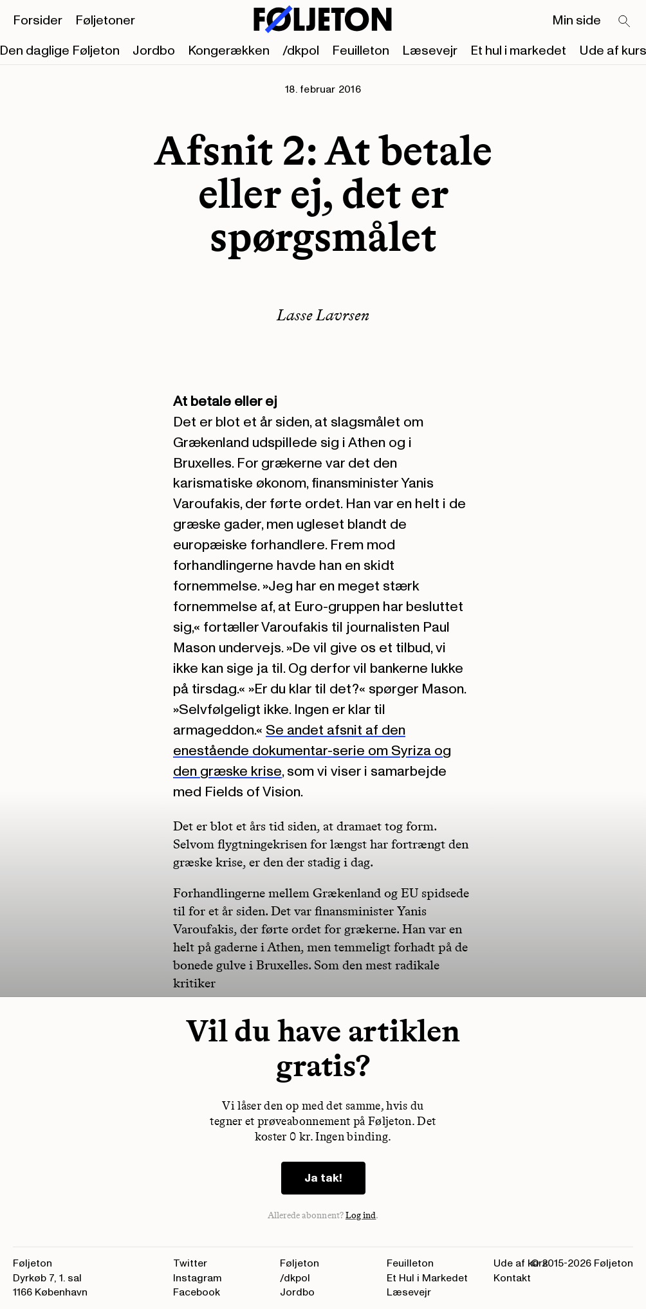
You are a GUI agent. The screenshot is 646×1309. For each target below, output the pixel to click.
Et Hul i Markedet (427, 1278)
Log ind (361, 1215)
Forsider (37, 21)
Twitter (190, 1263)
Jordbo (154, 51)
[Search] (624, 22)
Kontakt (512, 1278)
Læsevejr (429, 51)
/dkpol (300, 51)
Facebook (196, 1292)
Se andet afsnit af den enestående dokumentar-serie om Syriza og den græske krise (312, 750)
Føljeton (299, 1263)
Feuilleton (360, 51)
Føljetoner (105, 21)
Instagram (197, 1278)
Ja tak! (323, 1178)
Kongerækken (229, 51)
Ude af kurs (521, 1263)
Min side (576, 21)
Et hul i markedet (518, 51)
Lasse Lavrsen (323, 315)
